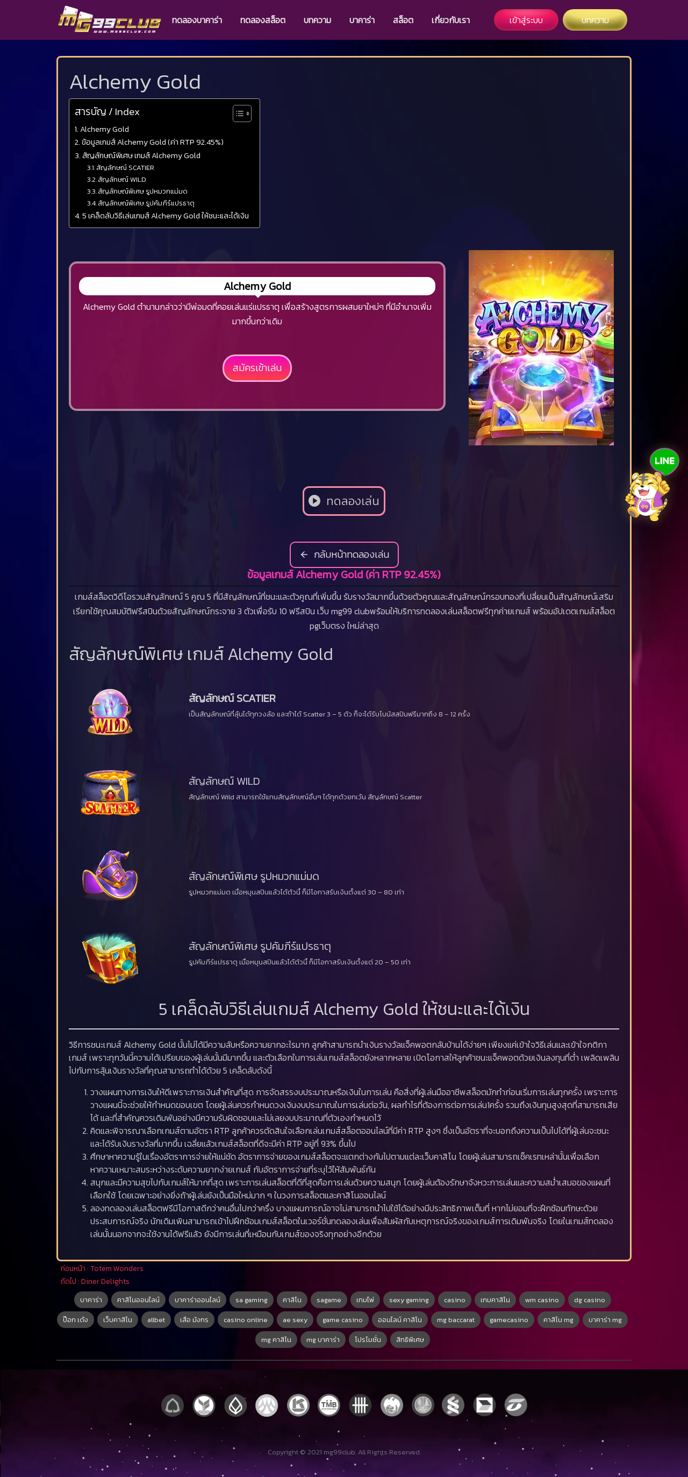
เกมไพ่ (365, 1300)
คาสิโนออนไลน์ (138, 1300)
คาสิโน (292, 1300)
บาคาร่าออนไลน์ (197, 1300)
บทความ (317, 19)
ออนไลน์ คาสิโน (400, 1320)
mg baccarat (456, 1320)
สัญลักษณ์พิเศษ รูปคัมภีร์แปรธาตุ (146, 203)
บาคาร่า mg (605, 1320)
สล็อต (403, 19)
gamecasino (509, 1320)
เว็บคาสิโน (117, 1320)
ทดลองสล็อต (262, 19)
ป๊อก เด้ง (75, 1320)
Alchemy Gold (104, 129)
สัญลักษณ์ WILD (122, 179)
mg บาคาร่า (323, 1339)
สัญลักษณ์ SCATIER (125, 167)
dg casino (589, 1300)
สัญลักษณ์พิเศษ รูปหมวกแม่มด (143, 191)
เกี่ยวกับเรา (451, 19)
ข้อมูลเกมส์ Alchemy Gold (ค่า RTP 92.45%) (153, 142)
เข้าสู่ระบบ (526, 19)
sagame (329, 1300)
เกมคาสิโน (495, 1300)
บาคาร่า (362, 19)
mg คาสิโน (276, 1339)
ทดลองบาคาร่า (197, 19)
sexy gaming (409, 1300)
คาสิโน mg (558, 1320)
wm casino (542, 1300)
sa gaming (251, 1300)
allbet (156, 1320)
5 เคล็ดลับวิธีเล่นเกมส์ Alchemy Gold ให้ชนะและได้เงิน (165, 216)
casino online (246, 1320)
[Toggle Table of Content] (237, 113)
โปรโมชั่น (368, 1339)
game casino (342, 1320)
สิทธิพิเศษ (410, 1339)
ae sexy (295, 1320)
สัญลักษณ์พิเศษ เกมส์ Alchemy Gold (141, 155)
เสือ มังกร (194, 1320)
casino (454, 1300)
